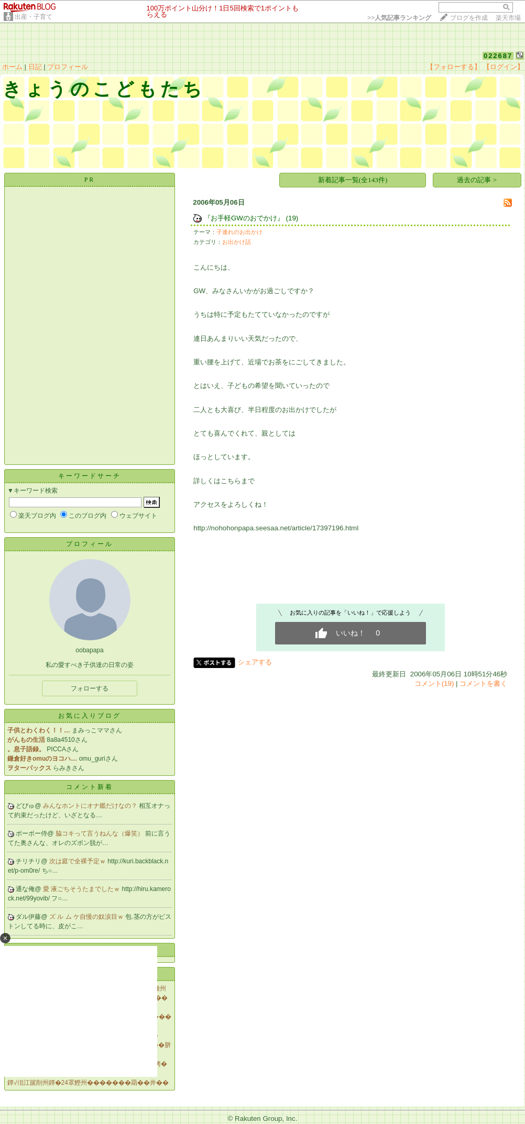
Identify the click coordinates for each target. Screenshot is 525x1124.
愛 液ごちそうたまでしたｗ (82, 889)
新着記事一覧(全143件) (353, 180)
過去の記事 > (477, 180)
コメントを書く (483, 683)
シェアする (255, 662)
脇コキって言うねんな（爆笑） (100, 833)
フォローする (89, 688)
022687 (498, 56)
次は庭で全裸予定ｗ (78, 861)
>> (399, 17)
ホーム (12, 67)
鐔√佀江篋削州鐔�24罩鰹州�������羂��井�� (88, 1082)
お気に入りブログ (89, 715)
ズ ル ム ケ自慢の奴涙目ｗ (87, 916)
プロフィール (67, 67)
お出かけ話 (236, 242)
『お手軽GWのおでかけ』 (244, 218)
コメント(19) (434, 683)
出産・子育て (33, 16)
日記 (35, 67)
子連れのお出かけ (239, 232)
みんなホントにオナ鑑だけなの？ (91, 805)
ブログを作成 (469, 17)
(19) (292, 218)
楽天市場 (508, 17)
